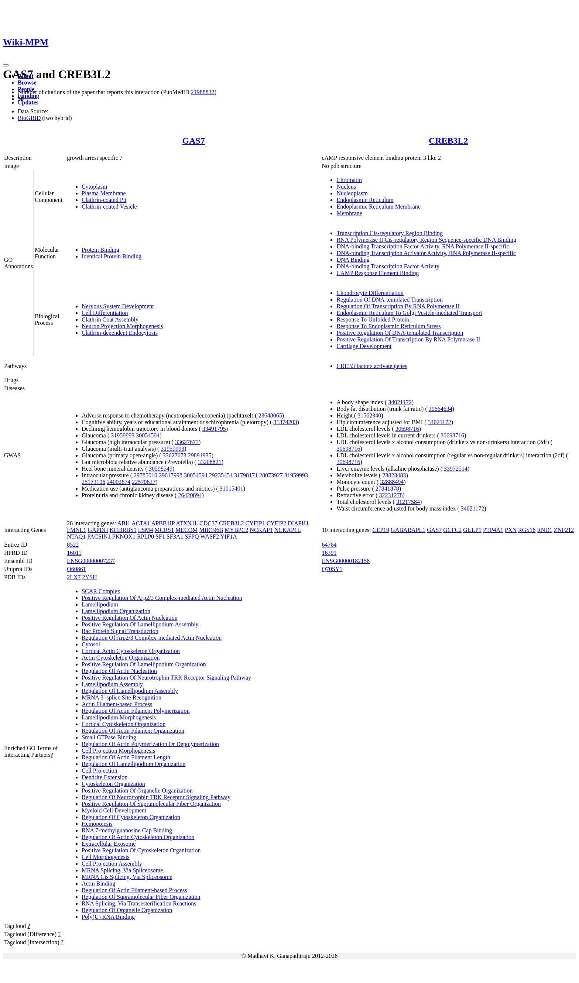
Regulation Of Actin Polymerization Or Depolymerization (150, 744)
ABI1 (124, 523)
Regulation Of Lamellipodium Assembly (130, 691)
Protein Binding (100, 250)
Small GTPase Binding (109, 737)
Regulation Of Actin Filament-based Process (134, 890)
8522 (73, 545)
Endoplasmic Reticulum (364, 200)
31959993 (122, 435)
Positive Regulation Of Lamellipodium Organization (144, 664)
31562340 (369, 415)
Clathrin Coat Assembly (110, 319)
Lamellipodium (100, 604)
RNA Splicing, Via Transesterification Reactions (139, 903)
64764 (329, 545)
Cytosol (91, 644)
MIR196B (211, 530)
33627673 (187, 442)
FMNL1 (76, 530)
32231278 (390, 495)
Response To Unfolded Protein (372, 319)
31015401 (231, 488)
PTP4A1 (493, 530)
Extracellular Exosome (109, 844)
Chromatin (349, 180)
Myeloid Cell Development (114, 810)
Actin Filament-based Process (117, 704)
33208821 (210, 462)
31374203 (285, 422)
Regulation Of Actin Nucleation (119, 671)
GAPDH (98, 530)
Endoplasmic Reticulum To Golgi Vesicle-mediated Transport (409, 313)
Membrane (349, 213)
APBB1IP (163, 523)
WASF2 (209, 536)
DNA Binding (352, 260)
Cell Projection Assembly (112, 863)
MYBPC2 (236, 530)
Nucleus (346, 186)
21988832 (203, 92)
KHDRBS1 (123, 530)
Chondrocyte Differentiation (369, 293)
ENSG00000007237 (91, 561)
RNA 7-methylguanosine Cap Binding (127, 830)
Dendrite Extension (104, 777)
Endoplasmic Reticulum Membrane (378, 206)
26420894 (190, 495)
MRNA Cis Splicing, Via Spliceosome (127, 877)
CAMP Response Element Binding (377, 273)
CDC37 (208, 523)
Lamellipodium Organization (116, 611)
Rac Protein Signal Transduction (120, 631)
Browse (27, 82)
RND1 (544, 530)
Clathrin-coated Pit (104, 200)
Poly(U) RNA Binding (108, 917)
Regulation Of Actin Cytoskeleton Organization (138, 837)
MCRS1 (164, 530)
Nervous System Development (118, 306)
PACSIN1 (98, 536)
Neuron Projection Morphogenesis (122, 326)
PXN (511, 530)
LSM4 (145, 530)
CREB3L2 (448, 140)
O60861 (76, 569)
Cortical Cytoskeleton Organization (123, 724)
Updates (28, 102)
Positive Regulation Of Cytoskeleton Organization (141, 850)
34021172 (399, 402)
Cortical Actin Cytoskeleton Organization (131, 651)
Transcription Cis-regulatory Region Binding (389, 233)
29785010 (145, 475)
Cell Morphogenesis (105, 857)
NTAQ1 (76, 536)
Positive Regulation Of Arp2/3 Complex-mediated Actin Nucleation (162, 598)
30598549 (160, 468)
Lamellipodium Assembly (112, 684)
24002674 (118, 482)
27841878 (387, 488)
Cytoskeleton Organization (113, 784)
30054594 (148, 435)
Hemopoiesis (97, 824)
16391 (329, 553)
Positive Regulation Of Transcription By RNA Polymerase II (408, 339)
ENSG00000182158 (346, 561)
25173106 (93, 482)
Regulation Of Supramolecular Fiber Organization (141, 897)
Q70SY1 (332, 569)
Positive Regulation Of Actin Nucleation (130, 618)
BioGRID (29, 118)
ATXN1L (187, 523)
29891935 (200, 455)
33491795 (214, 429)
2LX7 (73, 577)
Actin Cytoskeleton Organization (121, 657)
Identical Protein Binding (111, 256)
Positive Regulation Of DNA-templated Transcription (399, 333)
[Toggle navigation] (6, 65)
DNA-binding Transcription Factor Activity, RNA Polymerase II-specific (422, 246)
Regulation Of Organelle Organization (127, 910)
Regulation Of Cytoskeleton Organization (131, 817)
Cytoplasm (94, 186)
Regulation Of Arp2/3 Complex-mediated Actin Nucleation (152, 638)
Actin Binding (98, 883)
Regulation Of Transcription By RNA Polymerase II (397, 306)
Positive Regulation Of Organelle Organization (137, 790)
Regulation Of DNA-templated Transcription (389, 299)
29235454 (221, 475)
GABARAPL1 (408, 530)
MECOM (186, 530)
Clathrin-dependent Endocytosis (120, 333)
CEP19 (381, 530)
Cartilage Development (363, 346)
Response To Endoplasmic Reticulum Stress (388, 326)
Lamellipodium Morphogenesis (119, 717)
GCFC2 (452, 530)
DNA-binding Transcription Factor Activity (387, 266)
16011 (74, 553)
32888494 (392, 482)
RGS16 (526, 530)
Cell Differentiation (105, 313)
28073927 (271, 475)
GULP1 (472, 530)
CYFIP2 (276, 523)
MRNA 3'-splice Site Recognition (121, 697)
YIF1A (228, 536)
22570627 (143, 482)
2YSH (89, 577)
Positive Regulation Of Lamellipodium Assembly (140, 624)
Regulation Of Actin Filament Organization (133, 731)
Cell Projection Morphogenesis (118, 750)
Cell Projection (99, 770)
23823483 (394, 475)
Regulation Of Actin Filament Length (126, 757)
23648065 (270, 415)
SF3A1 (175, 536)
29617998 (170, 475)
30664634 (440, 409)
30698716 (407, 429)
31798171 (246, 475)
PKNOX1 (124, 536)
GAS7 (193, 140)
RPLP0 (145, 536)
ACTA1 (140, 523)
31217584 (408, 502)
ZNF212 (564, 530)
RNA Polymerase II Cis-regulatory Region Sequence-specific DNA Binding (426, 240)
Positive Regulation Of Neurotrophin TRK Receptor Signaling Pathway (166, 677)
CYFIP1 (255, 523)
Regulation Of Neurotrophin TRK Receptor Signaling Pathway (156, 797)
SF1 (160, 536)
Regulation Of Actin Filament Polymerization (135, 711)
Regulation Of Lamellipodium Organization (133, 764)
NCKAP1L (287, 530)
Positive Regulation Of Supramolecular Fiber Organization (151, 804)
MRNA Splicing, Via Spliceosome (122, 870)
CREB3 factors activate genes (371, 366)
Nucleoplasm (351, 193)
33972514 (455, 468)
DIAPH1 (298, 523)
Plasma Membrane (104, 193)
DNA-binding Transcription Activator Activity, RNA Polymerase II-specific (426, 253)
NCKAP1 (261, 530)
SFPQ (192, 536)
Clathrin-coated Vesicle (109, 206)
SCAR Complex (101, 591)
